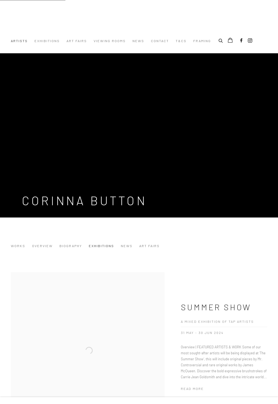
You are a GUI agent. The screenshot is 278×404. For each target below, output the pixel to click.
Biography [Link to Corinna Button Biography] (70, 246)
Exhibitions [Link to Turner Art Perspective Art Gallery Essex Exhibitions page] (47, 41)
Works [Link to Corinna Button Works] (18, 246)
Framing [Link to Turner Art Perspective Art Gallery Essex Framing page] (202, 41)
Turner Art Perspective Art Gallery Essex (79, 22)
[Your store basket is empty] (230, 41)
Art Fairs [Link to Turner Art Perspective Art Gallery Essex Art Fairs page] (77, 41)
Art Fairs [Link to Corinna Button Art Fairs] (149, 246)
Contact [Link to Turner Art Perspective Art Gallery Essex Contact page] (160, 41)
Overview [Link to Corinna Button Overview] (42, 246)
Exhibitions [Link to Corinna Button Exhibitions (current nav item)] (101, 246)
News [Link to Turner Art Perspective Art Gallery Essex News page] (138, 41)
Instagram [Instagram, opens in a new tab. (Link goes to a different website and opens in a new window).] (250, 40)
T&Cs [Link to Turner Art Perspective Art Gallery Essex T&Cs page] (181, 41)
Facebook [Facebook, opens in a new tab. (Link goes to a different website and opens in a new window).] (241, 40)
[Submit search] (221, 39)
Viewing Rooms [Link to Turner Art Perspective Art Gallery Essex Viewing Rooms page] (110, 41)
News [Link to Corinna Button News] (126, 246)
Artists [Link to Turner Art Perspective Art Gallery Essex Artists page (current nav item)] (19, 41)
